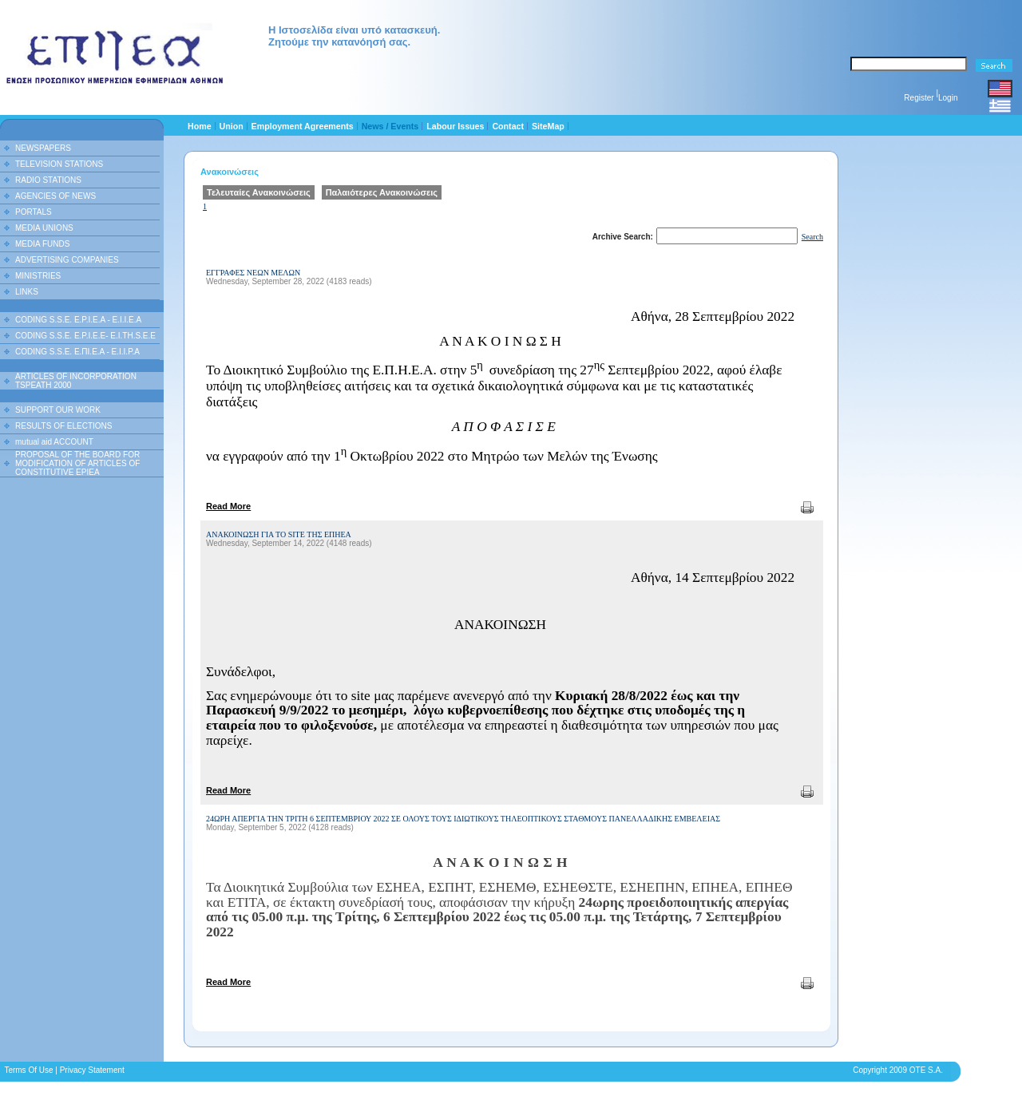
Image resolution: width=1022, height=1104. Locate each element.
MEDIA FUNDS (42, 243)
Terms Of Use (28, 1070)
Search (812, 236)
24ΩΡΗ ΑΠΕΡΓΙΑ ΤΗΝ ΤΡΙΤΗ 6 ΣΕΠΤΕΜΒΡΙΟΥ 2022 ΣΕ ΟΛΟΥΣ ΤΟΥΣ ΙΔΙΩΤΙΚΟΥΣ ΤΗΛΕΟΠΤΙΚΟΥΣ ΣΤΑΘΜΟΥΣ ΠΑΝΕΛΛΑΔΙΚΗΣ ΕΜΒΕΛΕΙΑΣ (463, 818)
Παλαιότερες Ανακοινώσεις (382, 192)
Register (918, 97)
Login (947, 97)
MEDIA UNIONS (44, 228)
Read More (228, 506)
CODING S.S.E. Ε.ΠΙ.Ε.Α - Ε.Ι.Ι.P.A (77, 351)
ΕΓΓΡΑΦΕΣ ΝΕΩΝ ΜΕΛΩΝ (253, 272)
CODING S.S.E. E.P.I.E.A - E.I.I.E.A (78, 319)
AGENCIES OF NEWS (55, 196)
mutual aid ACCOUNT (54, 441)
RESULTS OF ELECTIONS (64, 425)
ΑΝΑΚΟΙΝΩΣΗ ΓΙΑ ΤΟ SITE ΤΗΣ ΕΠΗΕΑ (278, 534)
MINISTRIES (38, 275)
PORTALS (33, 212)
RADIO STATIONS (48, 180)
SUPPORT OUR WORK (58, 410)
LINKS (26, 291)
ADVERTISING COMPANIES (67, 259)
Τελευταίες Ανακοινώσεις (259, 192)
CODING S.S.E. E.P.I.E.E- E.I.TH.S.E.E (85, 335)
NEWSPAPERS (43, 148)
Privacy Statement (92, 1070)
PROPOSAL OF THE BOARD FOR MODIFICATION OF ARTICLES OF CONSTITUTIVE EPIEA (77, 463)
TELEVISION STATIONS (59, 164)
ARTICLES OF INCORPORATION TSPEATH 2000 (76, 381)
